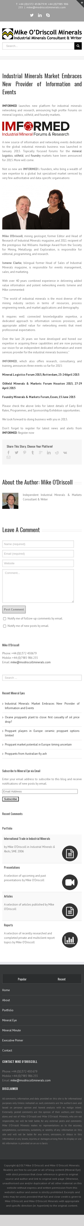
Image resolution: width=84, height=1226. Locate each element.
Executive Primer (12, 1040)
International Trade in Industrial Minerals (27, 838)
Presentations (12, 867)
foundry (36, 156)
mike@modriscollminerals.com (46, 7)
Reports (8, 925)
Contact (7, 1050)
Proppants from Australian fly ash (26, 754)
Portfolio (7, 1010)
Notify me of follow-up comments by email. (35, 618)
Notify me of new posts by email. (28, 626)
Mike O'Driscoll (57, 482)
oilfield (18, 156)
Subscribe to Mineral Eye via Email (21, 771)
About (6, 1000)
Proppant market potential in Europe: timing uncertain (38, 744)
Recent (62, 979)
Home (6, 990)
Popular (22, 979)
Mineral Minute (11, 1030)
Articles (8, 896)
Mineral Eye (9, 1020)
